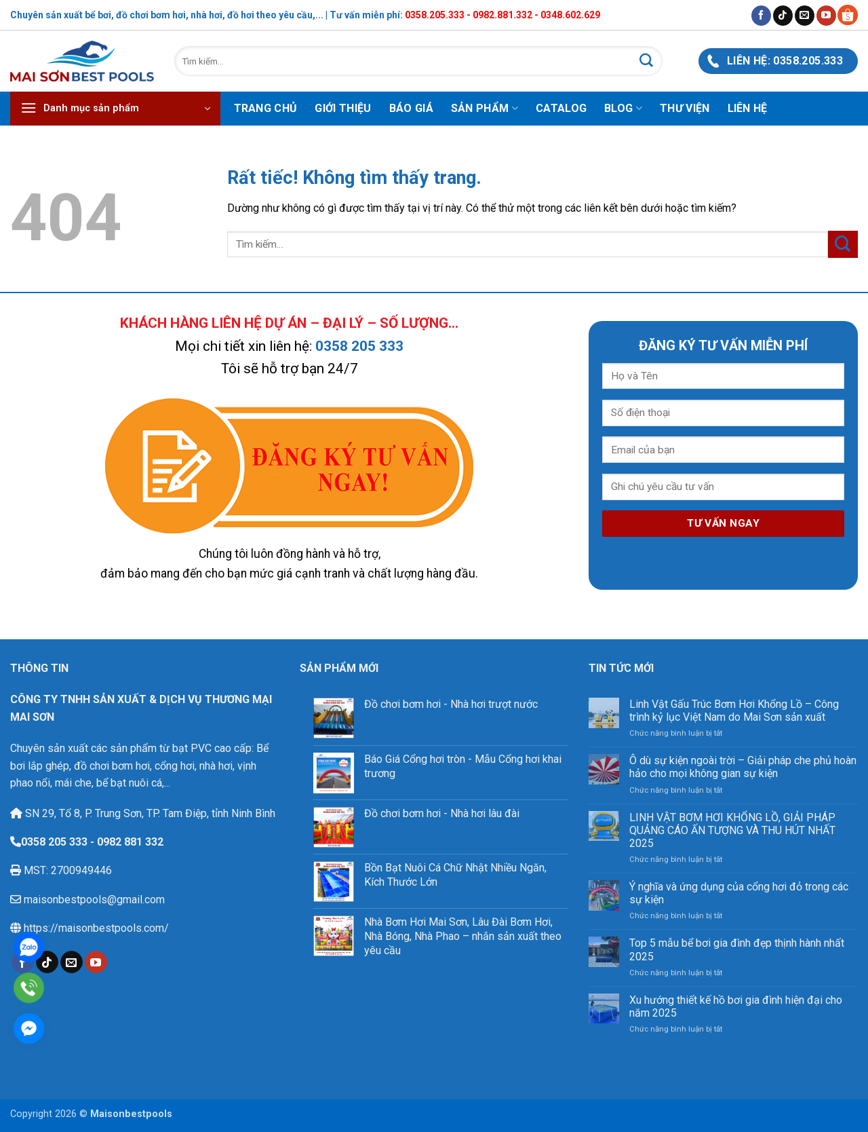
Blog (623, 108)
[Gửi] (646, 61)
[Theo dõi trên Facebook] (761, 15)
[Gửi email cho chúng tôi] (804, 15)
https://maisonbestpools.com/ (95, 928)
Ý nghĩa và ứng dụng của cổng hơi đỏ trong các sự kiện (738, 893)
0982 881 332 (130, 841)
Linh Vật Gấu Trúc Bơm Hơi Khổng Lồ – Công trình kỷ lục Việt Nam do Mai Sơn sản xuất (734, 710)
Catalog (561, 108)
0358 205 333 (359, 346)
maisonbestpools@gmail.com (93, 899)
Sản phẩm (484, 108)
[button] (115, 109)
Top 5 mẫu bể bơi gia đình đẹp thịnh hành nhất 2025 (736, 949)
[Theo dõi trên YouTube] (826, 15)
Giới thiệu (343, 108)
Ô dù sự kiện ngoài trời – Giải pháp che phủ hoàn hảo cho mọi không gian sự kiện (742, 767)
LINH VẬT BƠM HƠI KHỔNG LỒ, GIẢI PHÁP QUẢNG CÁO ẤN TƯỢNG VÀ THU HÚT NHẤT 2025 (732, 830)
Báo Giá (411, 108)
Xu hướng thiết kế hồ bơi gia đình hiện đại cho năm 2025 (735, 1006)
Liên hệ (748, 108)
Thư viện (685, 108)
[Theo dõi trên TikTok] (783, 15)
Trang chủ (266, 108)
